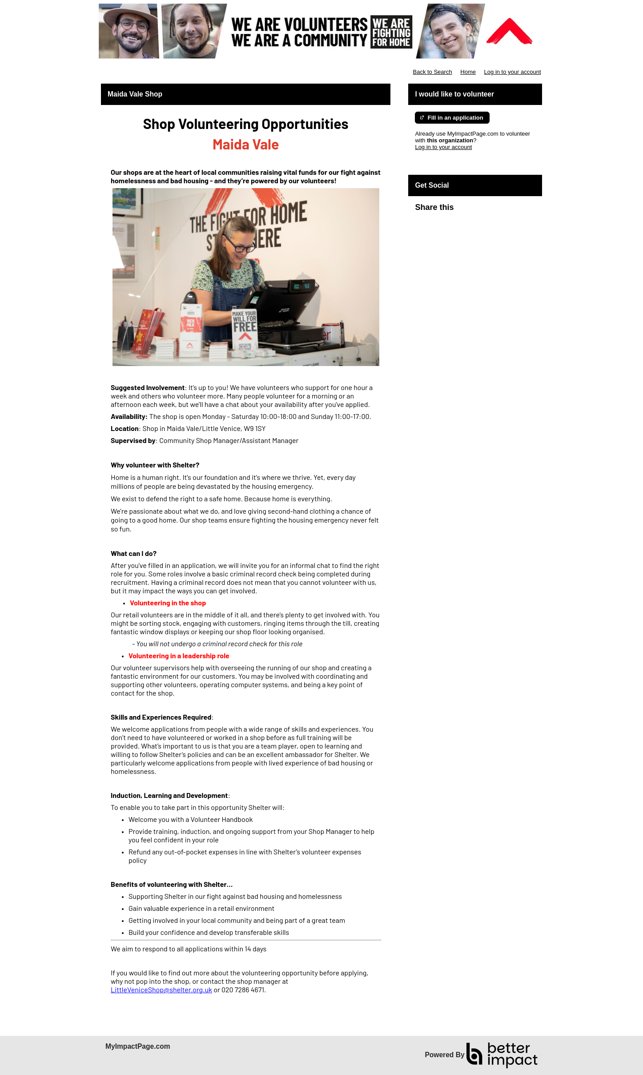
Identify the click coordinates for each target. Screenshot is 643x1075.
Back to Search (432, 71)
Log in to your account (512, 71)
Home (468, 71)
